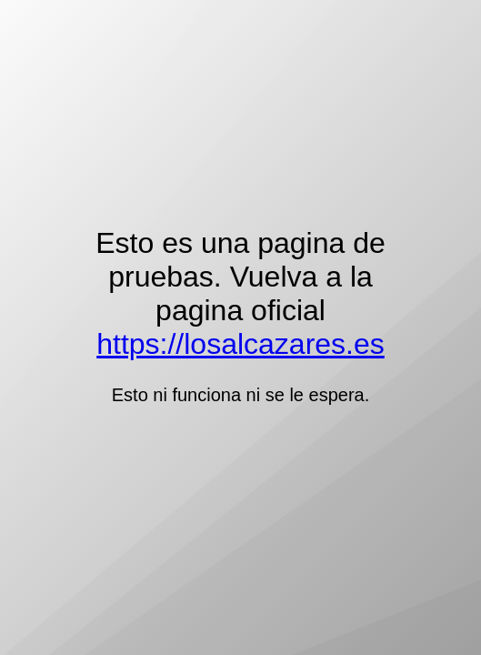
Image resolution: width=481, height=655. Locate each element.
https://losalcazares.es (240, 344)
